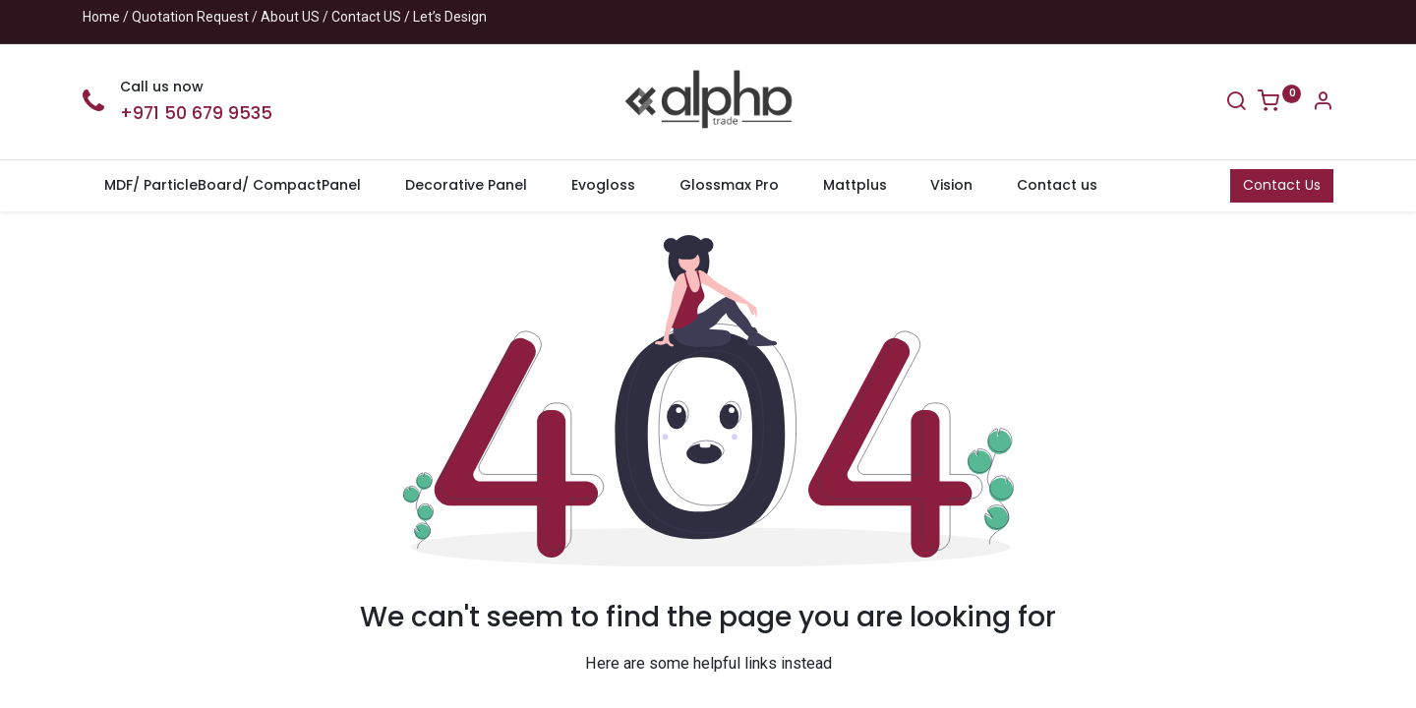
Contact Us (1282, 185)
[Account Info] (1322, 103)
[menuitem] (233, 185)
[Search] (1236, 103)
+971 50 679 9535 (196, 113)
